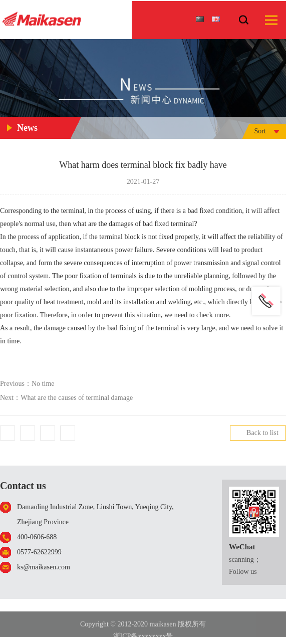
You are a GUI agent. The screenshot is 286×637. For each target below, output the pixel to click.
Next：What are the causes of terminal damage (66, 397)
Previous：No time (27, 383)
